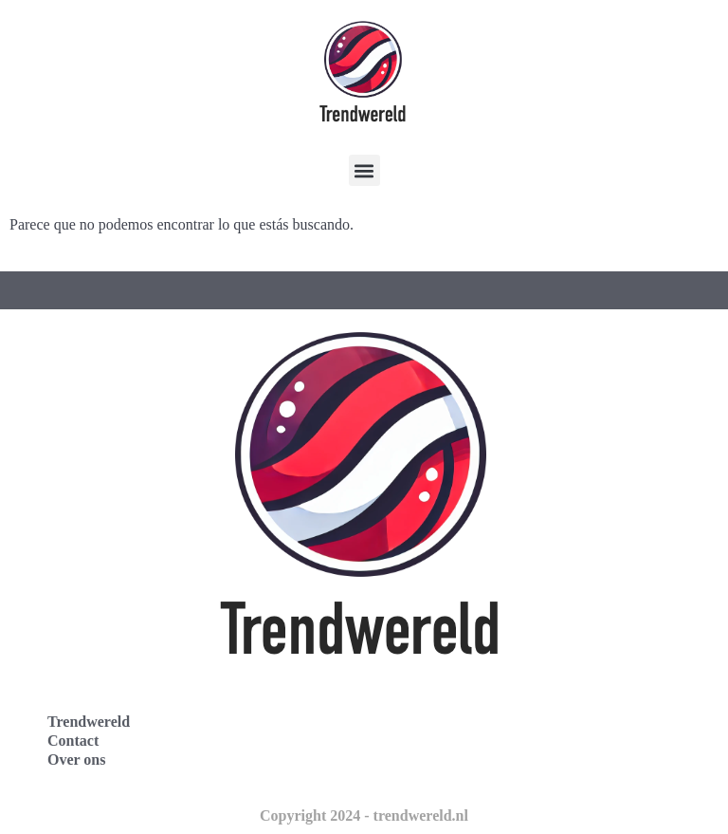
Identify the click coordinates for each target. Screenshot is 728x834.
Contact (73, 740)
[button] (364, 170)
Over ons (76, 759)
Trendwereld (88, 722)
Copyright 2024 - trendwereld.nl (364, 815)
